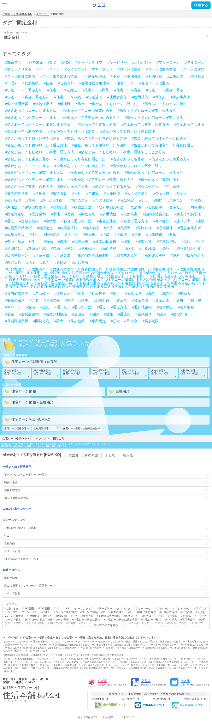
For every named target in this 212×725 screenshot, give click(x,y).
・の (25, 474)
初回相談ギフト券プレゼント (21, 559)
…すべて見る (12, 593)
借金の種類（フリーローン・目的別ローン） (31, 585)
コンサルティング (14, 520)
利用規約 (108, 717)
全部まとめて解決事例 (16, 466)
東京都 (73, 455)
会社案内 (9, 543)
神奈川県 (91, 455)
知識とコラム (11, 570)
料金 (7, 535)
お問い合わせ (12, 551)
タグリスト (42, 14)
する (201, 5)
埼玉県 (128, 455)
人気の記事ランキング (16, 509)
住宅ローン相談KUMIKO (17, 14)
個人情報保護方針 (88, 717)
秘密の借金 (11, 482)
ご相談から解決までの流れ (20, 527)
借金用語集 (11, 577)
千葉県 (110, 455)
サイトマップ (126, 717)
